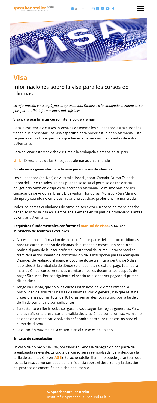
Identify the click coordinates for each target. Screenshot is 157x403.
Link (17, 160)
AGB (58, 357)
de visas (101, 226)
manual (87, 226)
